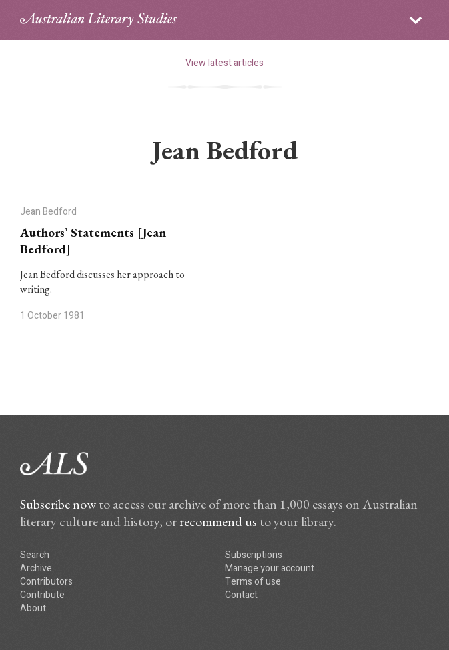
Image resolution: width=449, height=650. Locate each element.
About (33, 608)
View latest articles (224, 63)
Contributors (46, 582)
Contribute (42, 595)
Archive (36, 568)
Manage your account (269, 568)
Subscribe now (58, 504)
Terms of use (253, 582)
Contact (241, 595)
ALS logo (98, 20)
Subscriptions (253, 555)
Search (34, 555)
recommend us (218, 521)
